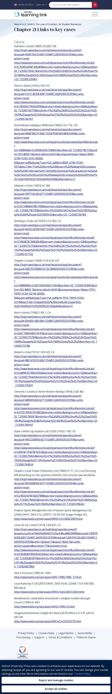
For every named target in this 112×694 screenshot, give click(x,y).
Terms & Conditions (60, 637)
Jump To (41, 4)
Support (39, 637)
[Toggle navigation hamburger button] (95, 14)
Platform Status (86, 637)
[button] (24, 5)
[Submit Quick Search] (95, 5)
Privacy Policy (26, 633)
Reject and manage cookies (56, 680)
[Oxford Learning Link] (38, 14)
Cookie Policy (46, 633)
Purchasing (23, 637)
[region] (56, 677)
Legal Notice (66, 633)
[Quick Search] (70, 5)
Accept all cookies (56, 689)
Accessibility (85, 633)
